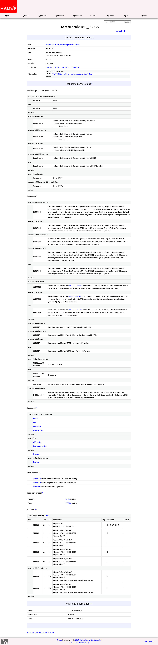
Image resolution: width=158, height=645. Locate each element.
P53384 (48, 67)
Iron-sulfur (37, 426)
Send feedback (120, 31)
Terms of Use (73, 643)
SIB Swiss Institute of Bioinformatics (88, 640)
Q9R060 (61, 67)
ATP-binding (37, 442)
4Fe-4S (35, 418)
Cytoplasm (36, 454)
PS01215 (67, 499)
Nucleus (36, 462)
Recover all (75, 67)
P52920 (54, 67)
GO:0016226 (37, 482)
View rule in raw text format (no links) (40, 632)
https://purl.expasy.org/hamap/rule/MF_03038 (63, 44)
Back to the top (149, 641)
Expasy (59, 640)
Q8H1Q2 (67, 67)
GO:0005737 (37, 486)
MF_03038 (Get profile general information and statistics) (72, 74)
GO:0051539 (37, 478)
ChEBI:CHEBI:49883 (76, 285)
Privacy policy (84, 643)
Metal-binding (38, 430)
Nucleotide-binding (40, 446)
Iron (34, 422)
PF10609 (68, 503)
